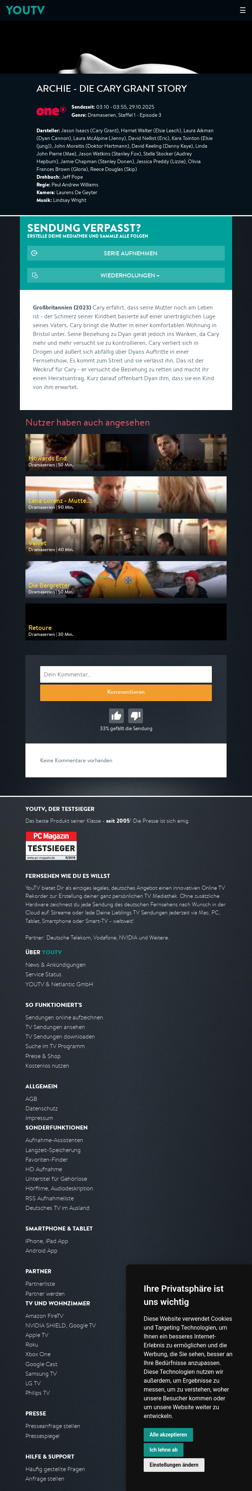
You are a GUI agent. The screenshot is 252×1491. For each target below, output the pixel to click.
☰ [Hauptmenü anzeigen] (242, 10)
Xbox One (37, 1354)
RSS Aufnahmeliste (49, 1198)
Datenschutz (41, 1108)
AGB (31, 1099)
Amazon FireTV (44, 1316)
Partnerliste (40, 1284)
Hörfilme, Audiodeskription (59, 1188)
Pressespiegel (42, 1436)
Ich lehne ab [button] (164, 1450)
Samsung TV (41, 1374)
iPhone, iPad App (46, 1241)
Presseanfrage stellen (52, 1426)
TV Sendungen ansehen (55, 1027)
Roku (31, 1344)
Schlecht (135, 715)
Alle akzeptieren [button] (168, 1435)
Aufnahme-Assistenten (54, 1140)
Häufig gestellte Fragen (55, 1469)
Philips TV (37, 1393)
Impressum (39, 1118)
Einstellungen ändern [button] (174, 1465)
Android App (41, 1250)
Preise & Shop (43, 1056)
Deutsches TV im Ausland (57, 1208)
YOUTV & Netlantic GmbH (59, 984)
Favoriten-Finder (46, 1159)
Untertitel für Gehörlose (56, 1179)
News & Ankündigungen (55, 965)
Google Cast (41, 1364)
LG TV (33, 1383)
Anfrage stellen (44, 1479)
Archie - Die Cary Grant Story (111, 90)
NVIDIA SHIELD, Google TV (60, 1325)
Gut (116, 715)
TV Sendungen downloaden (60, 1036)
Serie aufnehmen (130, 253)
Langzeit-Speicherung (53, 1150)
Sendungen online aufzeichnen (64, 1017)
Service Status (43, 974)
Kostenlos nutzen (47, 1066)
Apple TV (36, 1335)
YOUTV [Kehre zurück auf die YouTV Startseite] (25, 10)
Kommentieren (126, 693)
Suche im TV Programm (55, 1046)
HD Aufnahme (43, 1169)
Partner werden (45, 1294)
